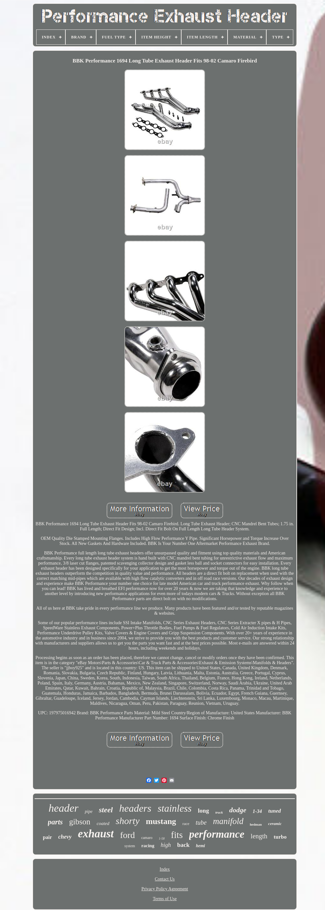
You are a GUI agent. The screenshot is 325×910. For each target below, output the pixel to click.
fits (177, 835)
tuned (274, 811)
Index (165, 869)
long (203, 810)
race (185, 823)
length (259, 836)
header (63, 808)
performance (216, 834)
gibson (79, 821)
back (183, 844)
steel (106, 810)
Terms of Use (164, 898)
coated (103, 823)
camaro (146, 837)
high (166, 845)
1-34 (257, 811)
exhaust (96, 834)
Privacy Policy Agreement (165, 889)
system (129, 846)
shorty (128, 820)
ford (127, 835)
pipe (88, 811)
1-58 (161, 838)
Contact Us (165, 879)
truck (219, 812)
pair (47, 837)
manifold (228, 821)
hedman (256, 824)
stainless (175, 808)
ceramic (275, 823)
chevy (65, 837)
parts (55, 822)
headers (135, 808)
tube (201, 822)
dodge (237, 810)
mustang (161, 821)
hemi (200, 845)
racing (147, 845)
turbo (280, 837)
